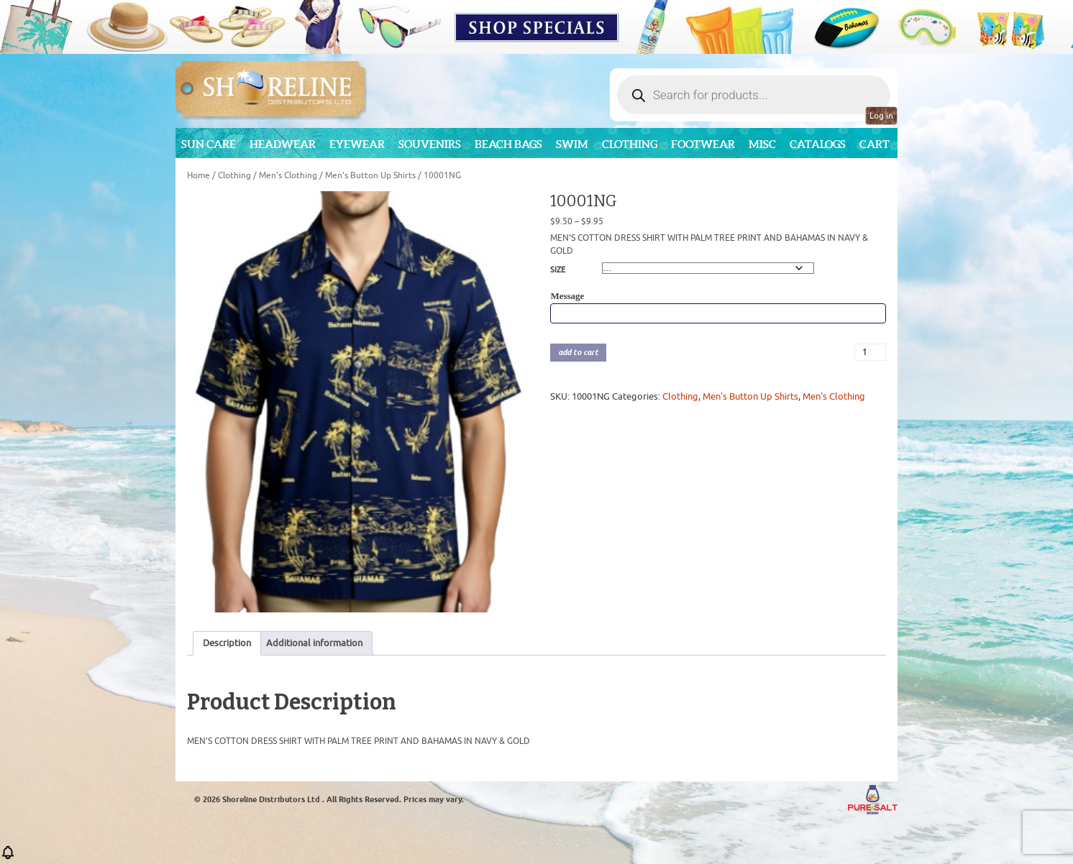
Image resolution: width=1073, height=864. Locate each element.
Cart (874, 144)
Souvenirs (429, 144)
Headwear (283, 144)
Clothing (629, 144)
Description (227, 643)
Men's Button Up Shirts (370, 175)
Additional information (314, 643)
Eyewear (357, 144)
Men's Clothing (288, 175)
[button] (8, 857)
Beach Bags (508, 144)
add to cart (578, 352)
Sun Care (208, 144)
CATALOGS (818, 144)
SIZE (557, 270)
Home (198, 175)
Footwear (703, 144)
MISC (762, 144)
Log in (881, 115)
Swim (572, 144)
